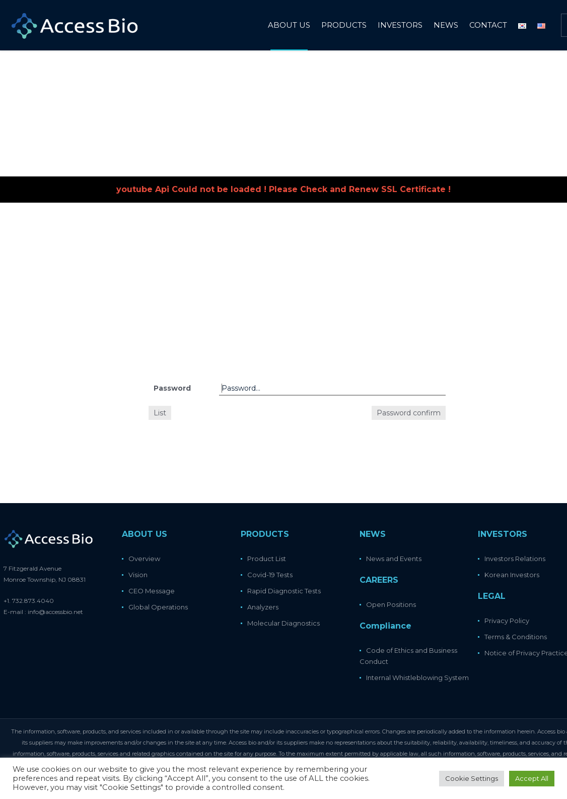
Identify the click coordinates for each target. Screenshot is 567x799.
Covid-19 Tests (270, 575)
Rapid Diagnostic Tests (284, 591)
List (160, 412)
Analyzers (262, 607)
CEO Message (151, 591)
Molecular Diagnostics (283, 623)
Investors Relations (514, 559)
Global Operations (158, 607)
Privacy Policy (506, 621)
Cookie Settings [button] (471, 778)
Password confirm (409, 412)
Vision (138, 575)
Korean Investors (511, 575)
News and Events (393, 559)
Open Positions (391, 604)
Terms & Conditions (515, 637)
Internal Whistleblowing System (417, 677)
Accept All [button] (531, 778)
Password (172, 388)
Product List (266, 559)
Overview (144, 559)
